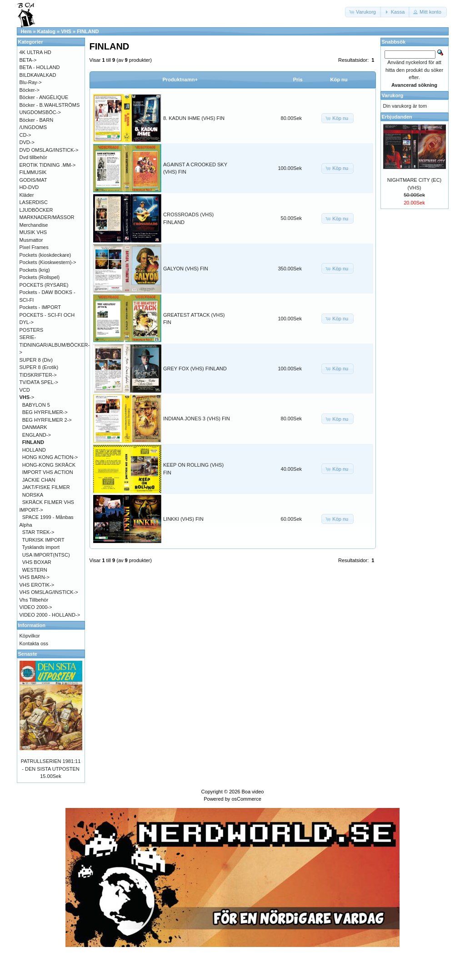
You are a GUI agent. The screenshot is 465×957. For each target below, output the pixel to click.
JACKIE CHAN (38, 480)
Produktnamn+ (180, 79)
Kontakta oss (34, 643)
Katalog (46, 31)
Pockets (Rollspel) (40, 277)
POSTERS (32, 330)
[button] (363, 12)
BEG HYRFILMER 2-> (47, 420)
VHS (66, 31)
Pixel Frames (34, 247)
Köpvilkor (30, 635)
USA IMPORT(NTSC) (46, 555)
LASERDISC (34, 202)
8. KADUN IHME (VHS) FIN (194, 118)
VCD (25, 390)
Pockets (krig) (35, 270)
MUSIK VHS (33, 232)
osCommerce (246, 799)
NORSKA (32, 495)
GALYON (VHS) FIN (185, 268)
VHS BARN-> (35, 577)
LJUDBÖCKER (36, 210)
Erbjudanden (397, 117)
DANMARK (34, 427)
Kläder (27, 195)
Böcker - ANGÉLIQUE (44, 97)
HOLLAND (34, 450)
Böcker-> (30, 90)
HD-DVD (29, 187)
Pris (298, 79)
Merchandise (34, 225)
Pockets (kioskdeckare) (45, 255)
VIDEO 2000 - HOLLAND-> (50, 615)
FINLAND (88, 31)
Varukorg (393, 95)
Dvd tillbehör (33, 157)
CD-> (25, 135)
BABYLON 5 (36, 405)
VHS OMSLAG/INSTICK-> (49, 592)
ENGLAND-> (36, 435)
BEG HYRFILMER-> (45, 412)
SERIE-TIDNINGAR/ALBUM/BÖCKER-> (55, 344)
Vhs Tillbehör (34, 600)
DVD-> (27, 142)
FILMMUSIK (33, 172)
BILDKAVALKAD (38, 75)
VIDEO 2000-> (36, 607)
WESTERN (34, 570)
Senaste (27, 654)
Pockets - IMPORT (40, 307)
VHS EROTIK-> (37, 585)
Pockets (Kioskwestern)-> (48, 262)
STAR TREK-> (38, 532)
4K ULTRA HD (35, 52)
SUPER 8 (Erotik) (39, 367)
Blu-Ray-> (31, 82)
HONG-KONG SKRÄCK (48, 465)
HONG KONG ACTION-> (50, 457)
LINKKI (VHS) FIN (183, 519)
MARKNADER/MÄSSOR (47, 217)
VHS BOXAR (36, 562)
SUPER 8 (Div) (36, 360)
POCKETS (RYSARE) (44, 285)
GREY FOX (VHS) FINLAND (195, 368)
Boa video (252, 791)
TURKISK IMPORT (43, 540)
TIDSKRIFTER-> (38, 375)
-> (27, 397)
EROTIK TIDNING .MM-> (48, 165)
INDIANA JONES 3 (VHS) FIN (196, 418)
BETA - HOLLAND (40, 67)
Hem (26, 31)
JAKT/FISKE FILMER (46, 487)
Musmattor (31, 240)
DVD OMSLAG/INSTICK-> (49, 150)
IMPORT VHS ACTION (47, 472)
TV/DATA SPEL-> (39, 382)
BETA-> (28, 60)
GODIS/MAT (33, 180)
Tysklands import (41, 547)
